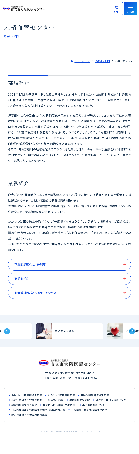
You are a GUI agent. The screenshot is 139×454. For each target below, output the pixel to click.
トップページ (82, 61)
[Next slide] (132, 331)
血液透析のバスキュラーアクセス (35, 293)
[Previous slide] (7, 331)
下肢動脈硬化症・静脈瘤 (30, 264)
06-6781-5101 (57, 378)
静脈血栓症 (21, 278)
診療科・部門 (102, 61)
